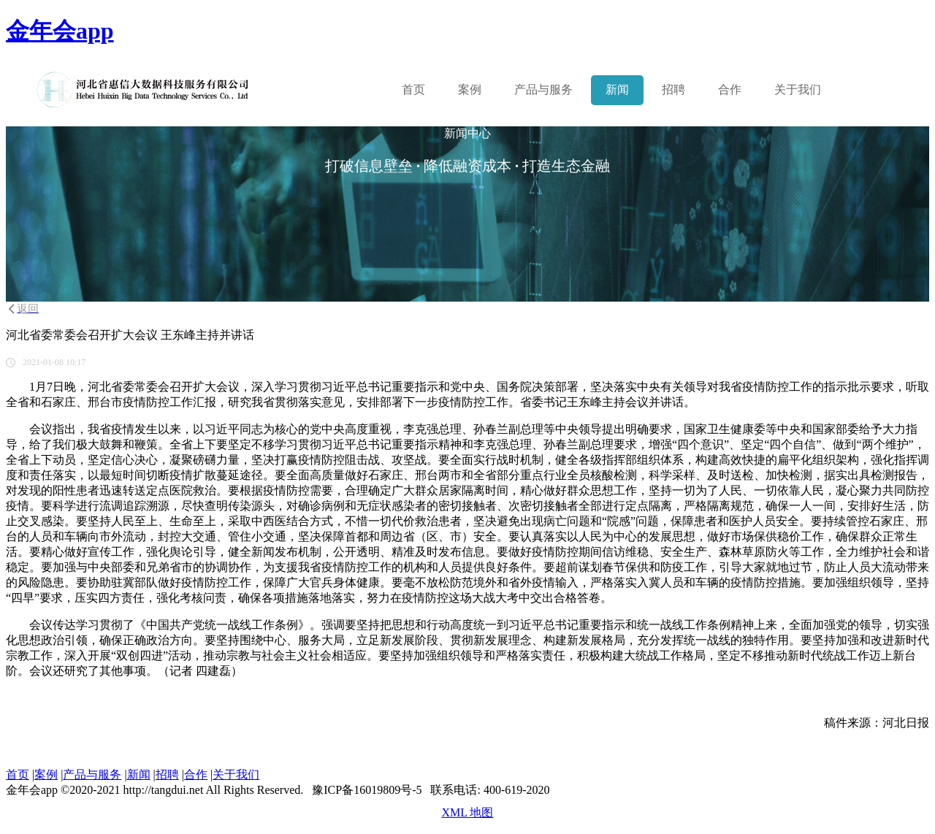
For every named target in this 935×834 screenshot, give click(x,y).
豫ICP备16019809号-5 (366, 790)
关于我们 (797, 89)
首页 (413, 89)
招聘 (673, 89)
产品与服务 (92, 774)
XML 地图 (468, 812)
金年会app (60, 31)
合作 (729, 89)
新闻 (617, 89)
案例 (469, 89)
